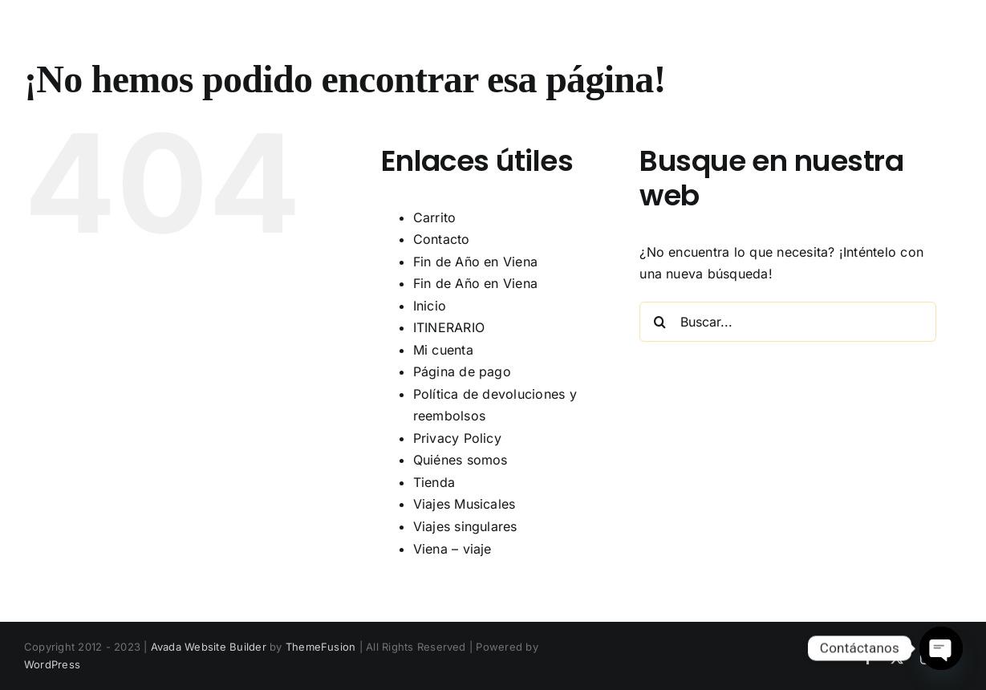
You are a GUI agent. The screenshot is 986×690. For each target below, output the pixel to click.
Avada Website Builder (208, 646)
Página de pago (462, 371)
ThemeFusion (321, 646)
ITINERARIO (449, 327)
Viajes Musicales (464, 504)
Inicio (429, 306)
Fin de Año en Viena (475, 262)
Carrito (434, 217)
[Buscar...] (787, 322)
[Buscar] (659, 322)
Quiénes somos (460, 460)
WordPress (52, 664)
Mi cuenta (443, 350)
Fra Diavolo (165, 38)
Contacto (441, 239)
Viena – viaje (452, 549)
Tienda (434, 482)
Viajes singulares (465, 526)
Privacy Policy (457, 438)
